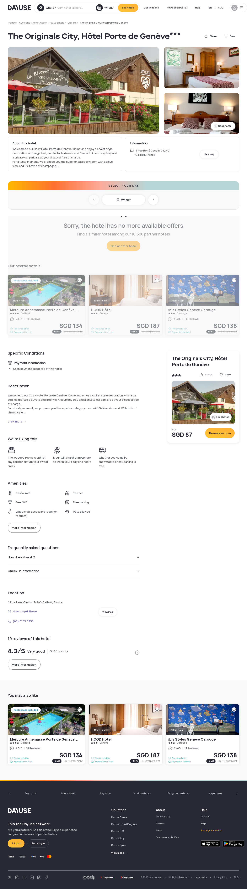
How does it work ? (177, 7)
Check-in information (74, 571)
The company (163, 816)
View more (17, 421)
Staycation (105, 793)
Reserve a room (220, 433)
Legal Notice (201, 877)
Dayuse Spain (118, 845)
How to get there (22, 611)
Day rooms (30, 793)
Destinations (151, 7)
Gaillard (72, 22)
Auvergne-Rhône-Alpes (32, 22)
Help (197, 7)
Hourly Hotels (68, 793)
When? (123, 200)
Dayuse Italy (117, 838)
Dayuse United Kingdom (124, 824)
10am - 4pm (100, 730)
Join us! (16, 843)
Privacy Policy (220, 877)
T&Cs (236, 877)
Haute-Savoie (56, 22)
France (12, 22)
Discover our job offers (167, 837)
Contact (205, 816)
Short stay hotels (142, 793)
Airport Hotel (215, 793)
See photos (223, 126)
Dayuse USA (117, 831)
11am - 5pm (19, 730)
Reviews (160, 823)
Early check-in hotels (179, 793)
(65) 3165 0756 (21, 621)
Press (159, 830)
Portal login (38, 843)
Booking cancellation (211, 830)
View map (209, 154)
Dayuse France (119, 817)
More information (24, 528)
